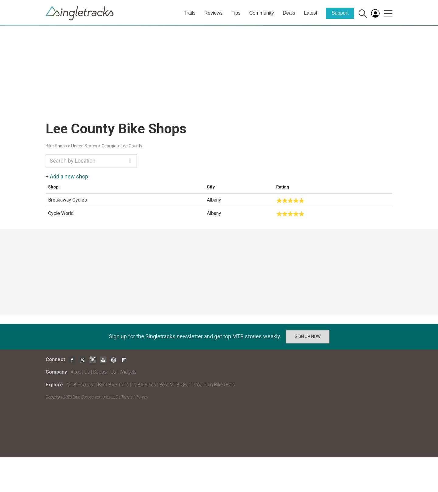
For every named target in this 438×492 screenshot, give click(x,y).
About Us (80, 372)
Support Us (104, 372)
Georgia (109, 145)
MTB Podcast (81, 385)
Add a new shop (69, 176)
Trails (190, 13)
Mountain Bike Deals (214, 385)
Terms (127, 397)
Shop (53, 186)
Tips (236, 13)
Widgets (128, 372)
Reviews (213, 13)
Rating (282, 186)
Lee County (131, 145)
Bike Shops (56, 145)
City (211, 186)
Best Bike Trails (113, 385)
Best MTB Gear (174, 385)
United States (84, 145)
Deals (289, 13)
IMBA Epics (144, 385)
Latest (310, 13)
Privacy (141, 397)
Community (261, 13)
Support (340, 13)
